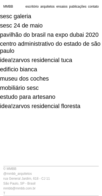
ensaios (61, 6)
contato (93, 6)
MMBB (8, 6)
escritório (32, 6)
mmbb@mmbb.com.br (19, 188)
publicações (77, 6)
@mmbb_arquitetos (17, 174)
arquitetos (47, 6)
